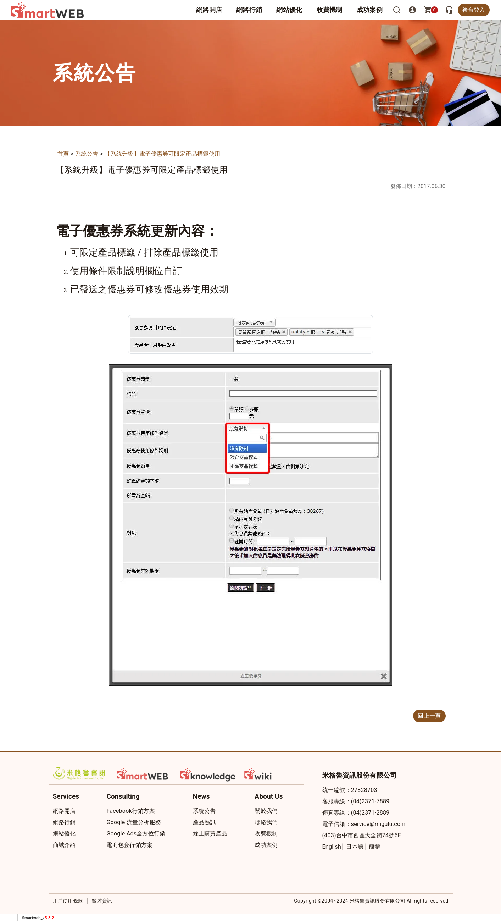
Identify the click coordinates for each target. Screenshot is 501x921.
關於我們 (266, 810)
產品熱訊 (204, 822)
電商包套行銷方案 (129, 845)
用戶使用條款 (68, 901)
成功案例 (370, 9)
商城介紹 (64, 845)
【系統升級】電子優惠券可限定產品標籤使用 (162, 153)
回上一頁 (429, 715)
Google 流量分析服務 (133, 822)
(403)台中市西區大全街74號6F (361, 835)
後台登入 (473, 9)
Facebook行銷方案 (130, 810)
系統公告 (86, 153)
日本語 (354, 846)
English (331, 846)
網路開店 (64, 810)
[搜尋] (397, 10)
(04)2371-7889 (370, 801)
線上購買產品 (210, 833)
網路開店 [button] (209, 9)
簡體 (374, 846)
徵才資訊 (102, 901)
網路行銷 (249, 9)
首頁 (63, 153)
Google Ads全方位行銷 (135, 833)
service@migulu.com (378, 824)
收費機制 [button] (330, 9)
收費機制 (266, 833)
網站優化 (289, 9)
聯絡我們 (266, 822)
